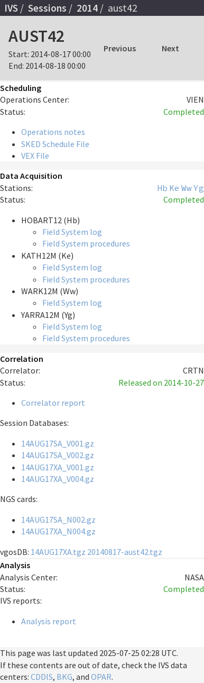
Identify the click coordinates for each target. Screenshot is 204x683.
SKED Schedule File (55, 144)
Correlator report (53, 402)
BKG (64, 676)
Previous (120, 48)
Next (170, 48)
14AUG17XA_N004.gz (58, 531)
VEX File (35, 155)
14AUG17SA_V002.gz (57, 455)
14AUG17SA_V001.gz (57, 443)
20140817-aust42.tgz (124, 552)
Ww (186, 188)
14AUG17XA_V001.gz (57, 467)
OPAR (101, 676)
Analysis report (48, 621)
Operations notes (53, 131)
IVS (11, 8)
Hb (162, 188)
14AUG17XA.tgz (58, 552)
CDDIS (42, 676)
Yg (198, 188)
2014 (87, 8)
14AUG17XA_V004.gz (57, 478)
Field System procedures (86, 243)
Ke (174, 188)
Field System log (72, 231)
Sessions (47, 8)
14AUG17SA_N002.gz (58, 519)
